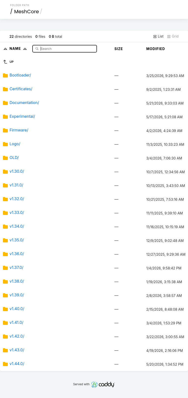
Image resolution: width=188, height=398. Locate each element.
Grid (173, 36)
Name (19, 48)
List (158, 36)
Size (118, 49)
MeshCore (26, 11)
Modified (155, 49)
